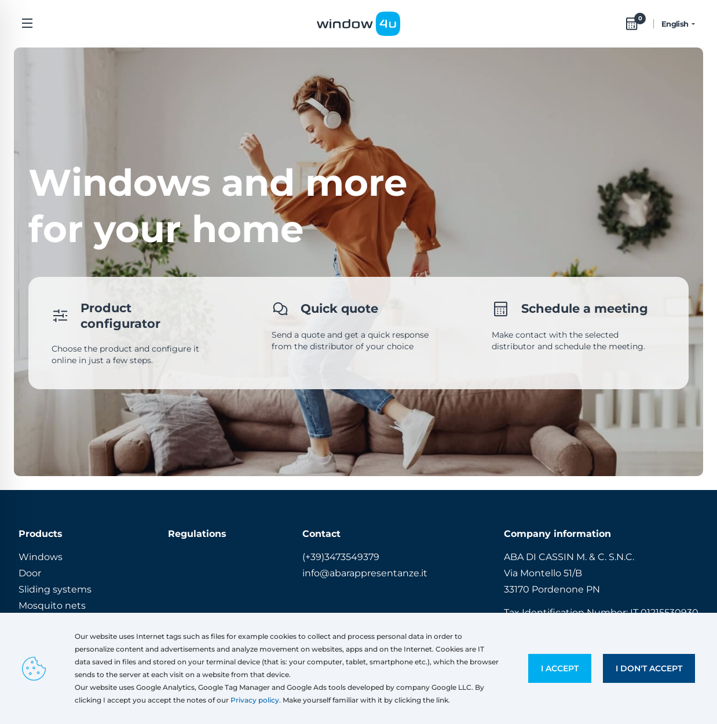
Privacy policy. (256, 700)
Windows (41, 556)
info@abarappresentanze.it (364, 573)
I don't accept (649, 668)
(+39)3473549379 (340, 556)
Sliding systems (55, 589)
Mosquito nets (52, 605)
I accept (560, 668)
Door (30, 573)
